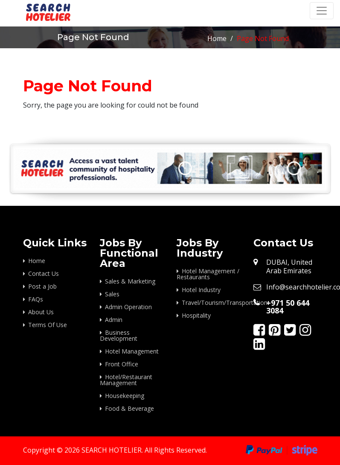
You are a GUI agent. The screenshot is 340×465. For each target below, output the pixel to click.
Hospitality (196, 315)
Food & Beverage (129, 408)
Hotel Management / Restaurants (208, 274)
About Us (41, 312)
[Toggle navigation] (322, 10)
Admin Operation (128, 307)
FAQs (35, 299)
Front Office (121, 364)
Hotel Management (132, 351)
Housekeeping (124, 396)
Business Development (118, 335)
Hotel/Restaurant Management (126, 380)
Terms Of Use (47, 325)
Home (217, 38)
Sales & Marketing (130, 281)
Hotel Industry (201, 290)
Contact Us (43, 273)
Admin (113, 320)
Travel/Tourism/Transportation (211, 302)
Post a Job (42, 286)
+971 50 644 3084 (287, 307)
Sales (112, 294)
